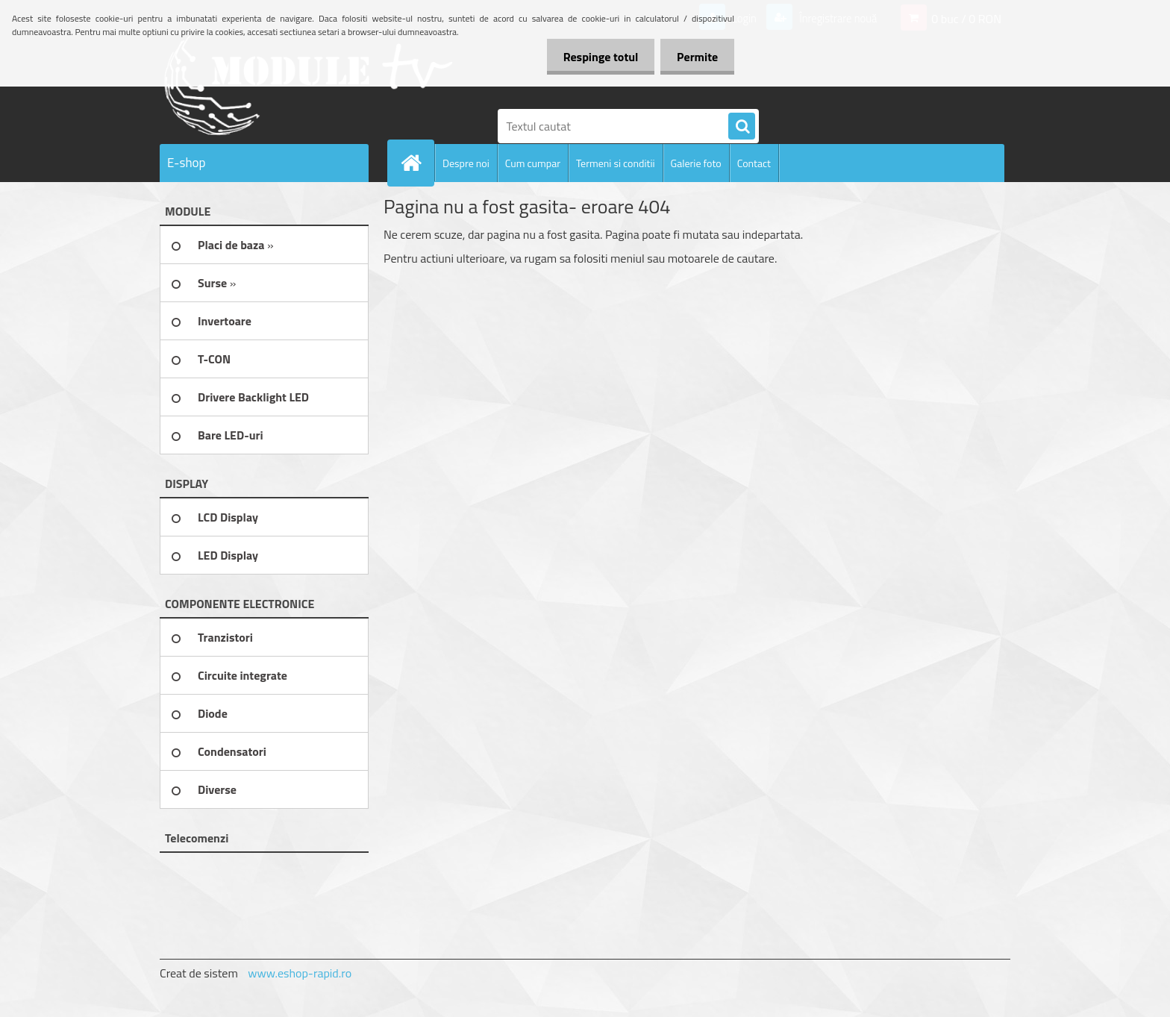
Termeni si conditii (615, 163)
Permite (695, 57)
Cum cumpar (532, 163)
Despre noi (465, 163)
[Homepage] (417, 162)
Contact (754, 163)
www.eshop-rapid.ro (299, 973)
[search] (741, 127)
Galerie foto (696, 163)
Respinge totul (593, 57)
